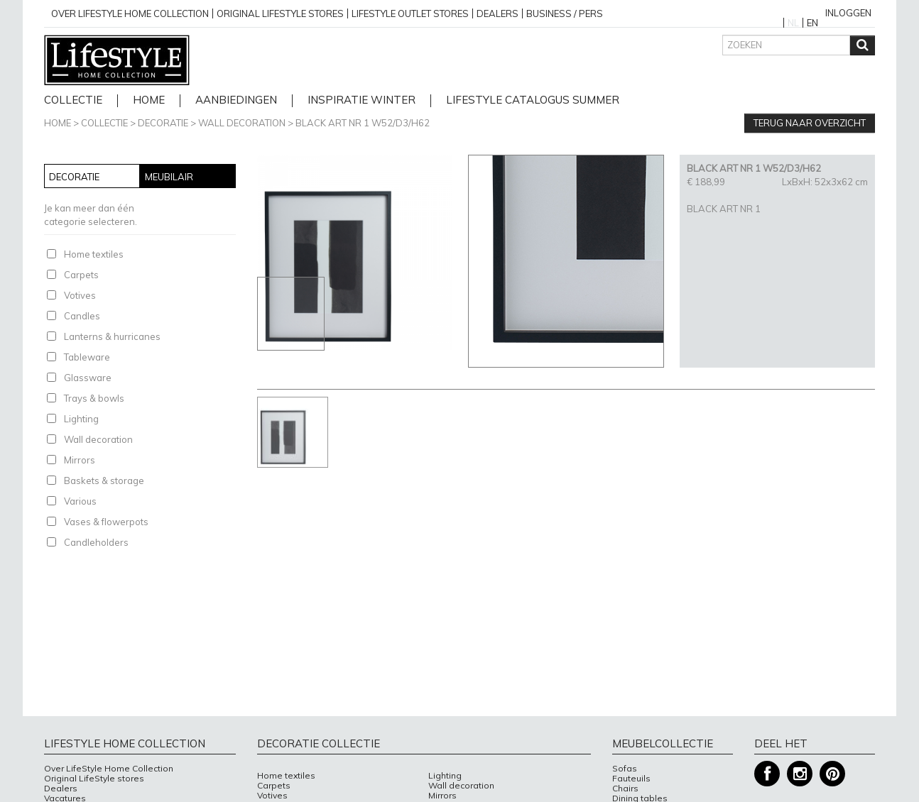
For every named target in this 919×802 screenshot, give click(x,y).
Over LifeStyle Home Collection (108, 769)
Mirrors (79, 460)
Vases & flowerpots (106, 521)
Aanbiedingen (236, 100)
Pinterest (832, 774)
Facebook (767, 774)
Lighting (81, 418)
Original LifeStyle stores (94, 779)
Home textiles (94, 254)
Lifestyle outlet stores (410, 13)
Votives (80, 295)
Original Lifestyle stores (280, 13)
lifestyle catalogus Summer (532, 100)
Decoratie (163, 122)
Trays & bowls (94, 398)
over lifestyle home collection (130, 13)
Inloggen (848, 12)
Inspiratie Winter (361, 100)
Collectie (73, 100)
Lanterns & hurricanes (112, 336)
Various (80, 501)
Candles (82, 316)
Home (57, 122)
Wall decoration (242, 122)
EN (812, 23)
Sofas (624, 769)
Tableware (87, 357)
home (149, 100)
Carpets (81, 274)
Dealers (497, 13)
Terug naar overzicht (810, 122)
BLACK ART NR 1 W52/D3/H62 (362, 122)
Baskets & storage (104, 480)
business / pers (564, 13)
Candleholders (96, 542)
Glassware (88, 377)
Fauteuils (631, 779)
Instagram (799, 774)
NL (793, 23)
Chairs (625, 788)
